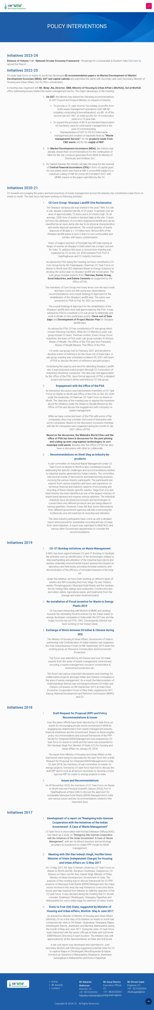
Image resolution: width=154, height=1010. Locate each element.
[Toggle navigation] (149, 6)
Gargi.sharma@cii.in (112, 995)
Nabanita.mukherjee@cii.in (91, 995)
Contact (55, 988)
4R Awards (57, 985)
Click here (133, 60)
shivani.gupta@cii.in (136, 991)
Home (54, 981)
